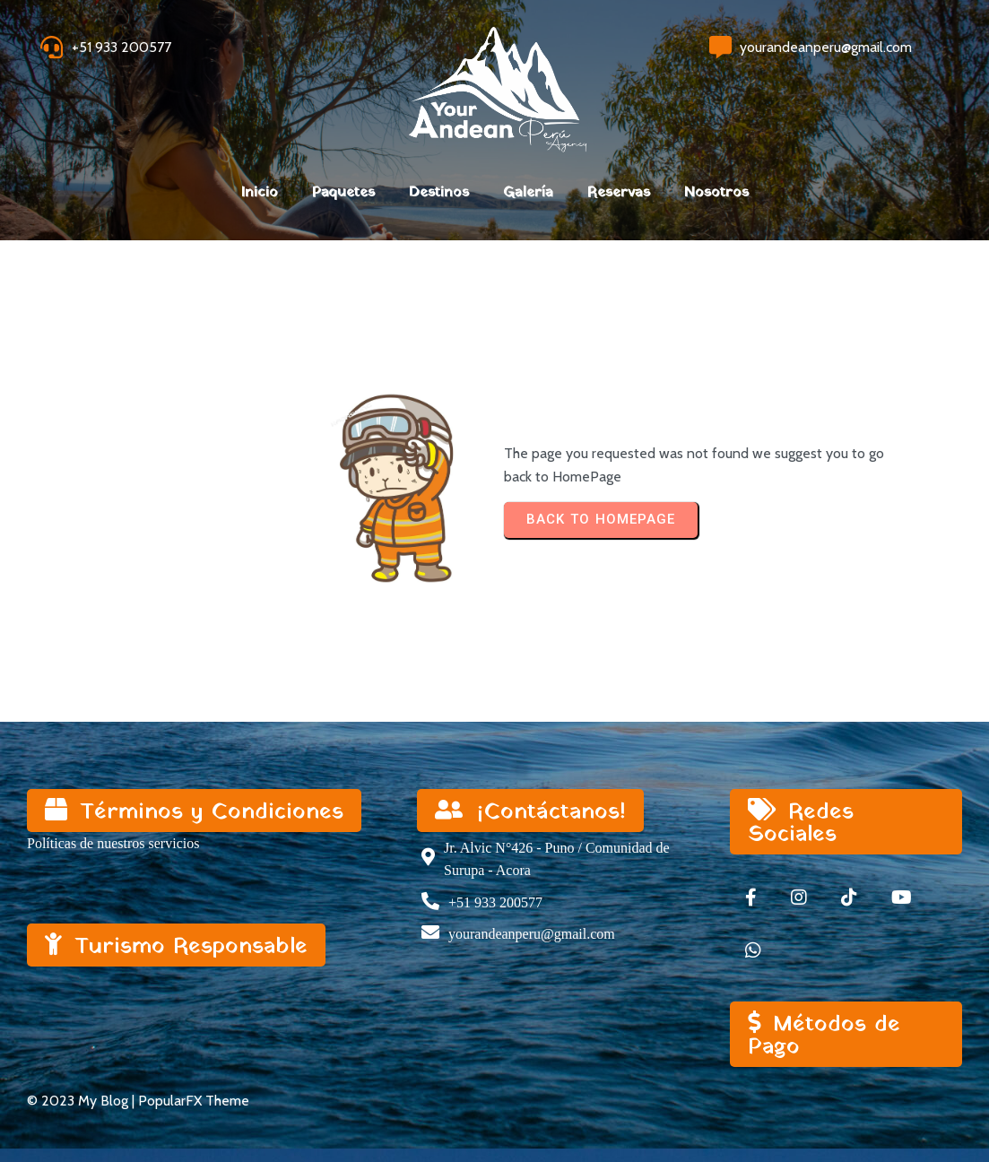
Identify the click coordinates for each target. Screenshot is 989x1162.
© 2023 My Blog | (82, 1100)
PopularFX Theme (193, 1100)
